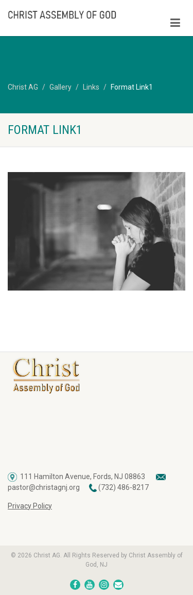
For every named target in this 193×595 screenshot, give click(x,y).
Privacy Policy (30, 506)
